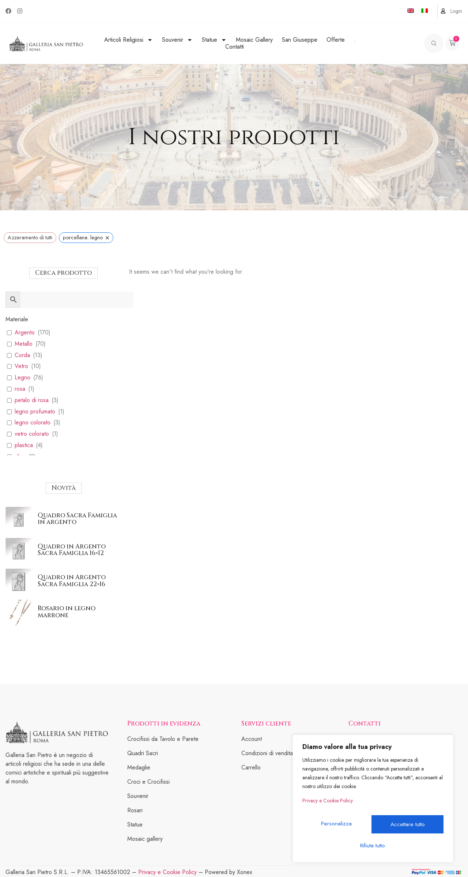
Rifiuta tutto (408, 826)
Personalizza (337, 826)
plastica (24, 445)
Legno (22, 378)
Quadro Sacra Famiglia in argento (77, 518)
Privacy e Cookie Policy (327, 807)
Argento (25, 333)
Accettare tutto (373, 845)
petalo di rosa (32, 400)
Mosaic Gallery (254, 39)
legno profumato (35, 412)
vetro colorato (32, 434)
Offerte (336, 39)
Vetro (21, 366)
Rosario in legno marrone (66, 611)
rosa (20, 389)
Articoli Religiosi (128, 39)
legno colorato (32, 423)
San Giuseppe (299, 39)
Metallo (24, 344)
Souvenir (177, 39)
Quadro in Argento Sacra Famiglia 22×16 (72, 580)
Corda (22, 355)
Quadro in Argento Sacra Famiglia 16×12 (72, 550)
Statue (214, 39)
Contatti (234, 46)
